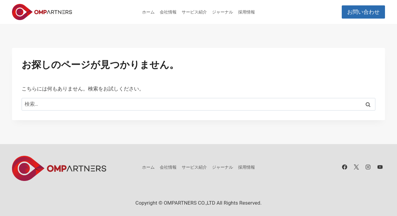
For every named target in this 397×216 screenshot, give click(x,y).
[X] (356, 167)
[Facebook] (345, 167)
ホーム (148, 12)
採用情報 (246, 12)
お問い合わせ (363, 12)
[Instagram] (368, 167)
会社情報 (168, 12)
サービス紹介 (194, 12)
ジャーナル (222, 12)
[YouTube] (380, 167)
